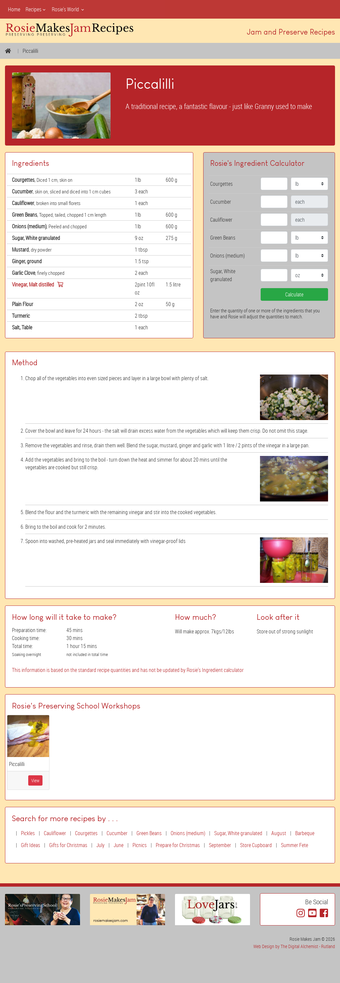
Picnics (139, 845)
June (119, 845)
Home (14, 9)
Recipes (36, 9)
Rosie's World (68, 9)
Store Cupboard (256, 845)
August (278, 833)
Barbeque (304, 833)
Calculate (294, 294)
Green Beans (149, 833)
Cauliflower (55, 833)
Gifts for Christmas (68, 845)
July (100, 845)
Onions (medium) (188, 833)
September (220, 845)
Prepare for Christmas (178, 845)
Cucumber (117, 833)
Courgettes (86, 833)
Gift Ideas (30, 845)
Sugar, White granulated (238, 833)
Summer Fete (294, 845)
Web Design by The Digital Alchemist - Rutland (294, 946)
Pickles (28, 833)
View (35, 780)
